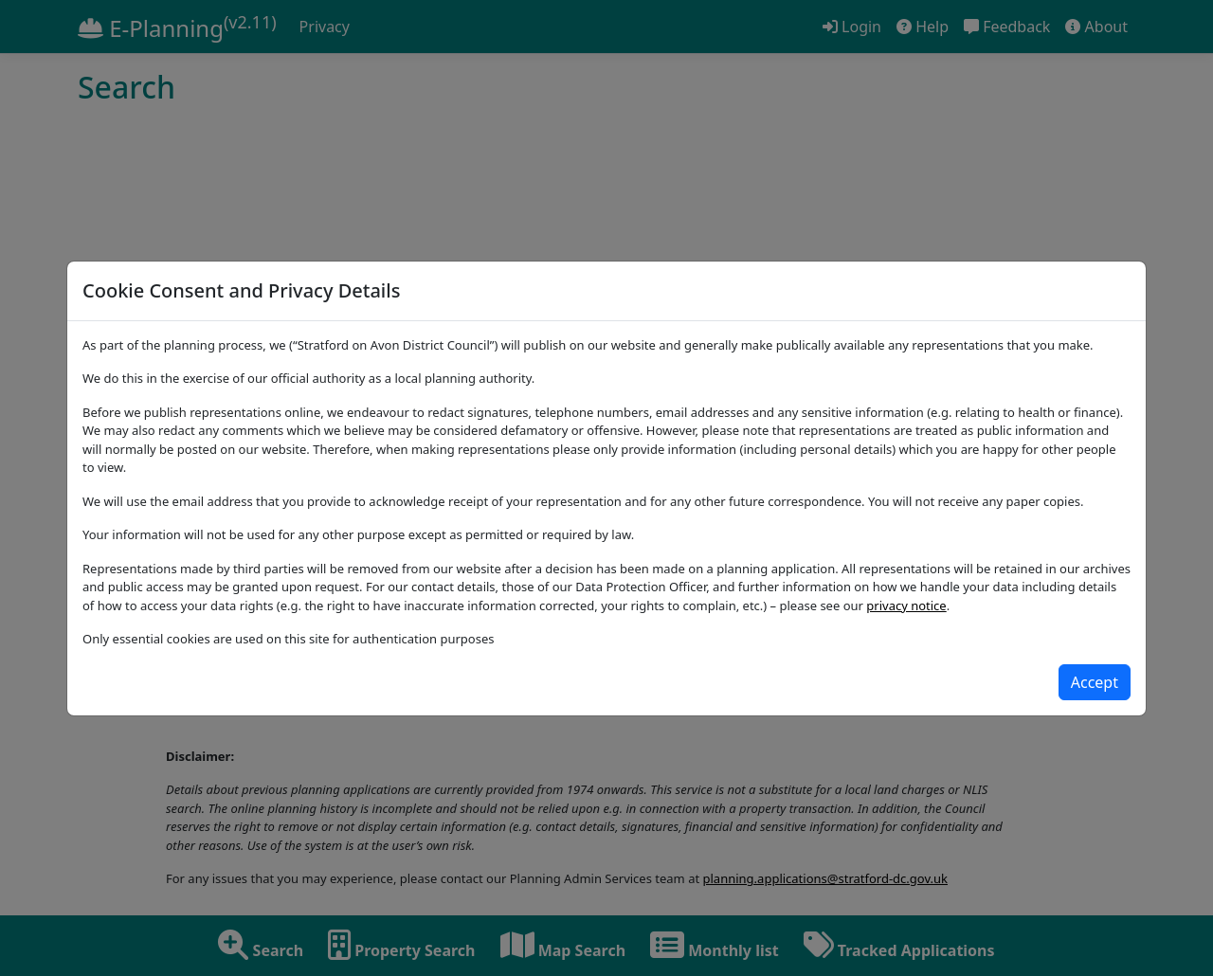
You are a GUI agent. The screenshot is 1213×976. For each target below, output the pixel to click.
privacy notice (906, 605)
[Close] (1095, 682)
